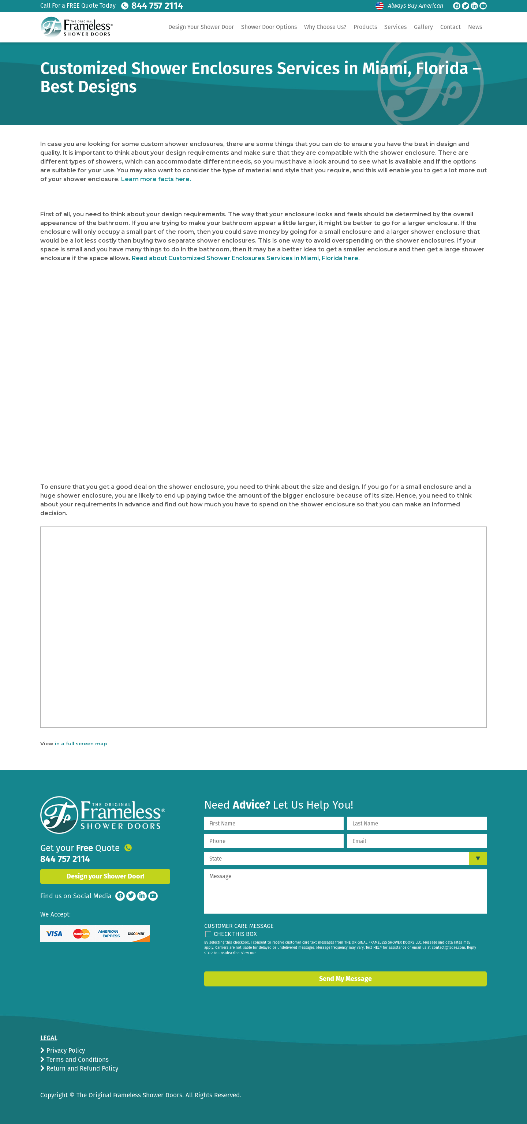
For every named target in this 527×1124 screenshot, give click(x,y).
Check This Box (235, 933)
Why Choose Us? (325, 26)
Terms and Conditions (77, 1060)
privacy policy (230, 958)
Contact (450, 26)
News (475, 26)
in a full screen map (81, 743)
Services (395, 26)
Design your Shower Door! (105, 868)
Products (365, 26)
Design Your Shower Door (201, 26)
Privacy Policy (65, 1050)
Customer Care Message (239, 925)
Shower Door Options (269, 26)
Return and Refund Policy (81, 1068)
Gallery (423, 26)
